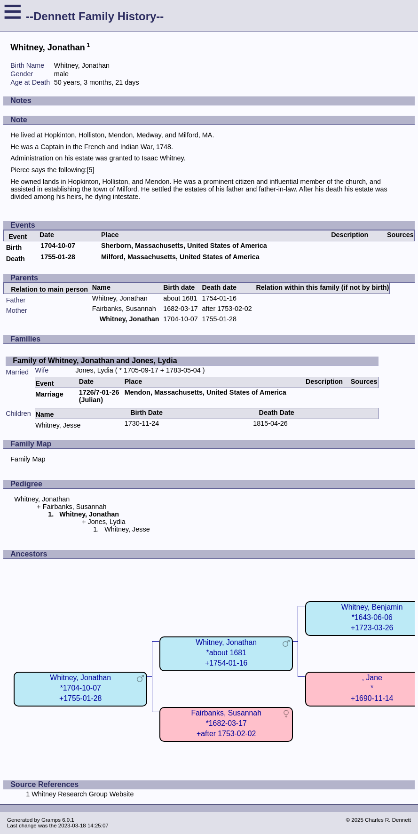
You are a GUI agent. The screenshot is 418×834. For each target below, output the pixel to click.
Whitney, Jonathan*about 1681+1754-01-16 (226, 652)
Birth (14, 247)
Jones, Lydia (94, 370)
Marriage (49, 394)
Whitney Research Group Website (83, 794)
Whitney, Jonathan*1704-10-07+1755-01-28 (80, 688)
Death (15, 258)
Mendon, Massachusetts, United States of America (205, 392)
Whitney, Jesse (58, 425)
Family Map (27, 459)
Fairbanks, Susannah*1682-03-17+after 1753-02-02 (226, 723)
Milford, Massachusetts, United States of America (180, 257)
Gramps (51, 820)
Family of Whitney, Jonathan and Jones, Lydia (95, 361)
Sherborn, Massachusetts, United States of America (184, 245)
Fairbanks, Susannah (124, 308)
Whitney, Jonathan (120, 298)
